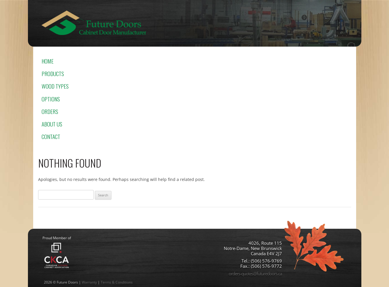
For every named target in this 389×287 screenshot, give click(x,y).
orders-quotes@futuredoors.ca (255, 274)
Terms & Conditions (117, 282)
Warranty (89, 282)
